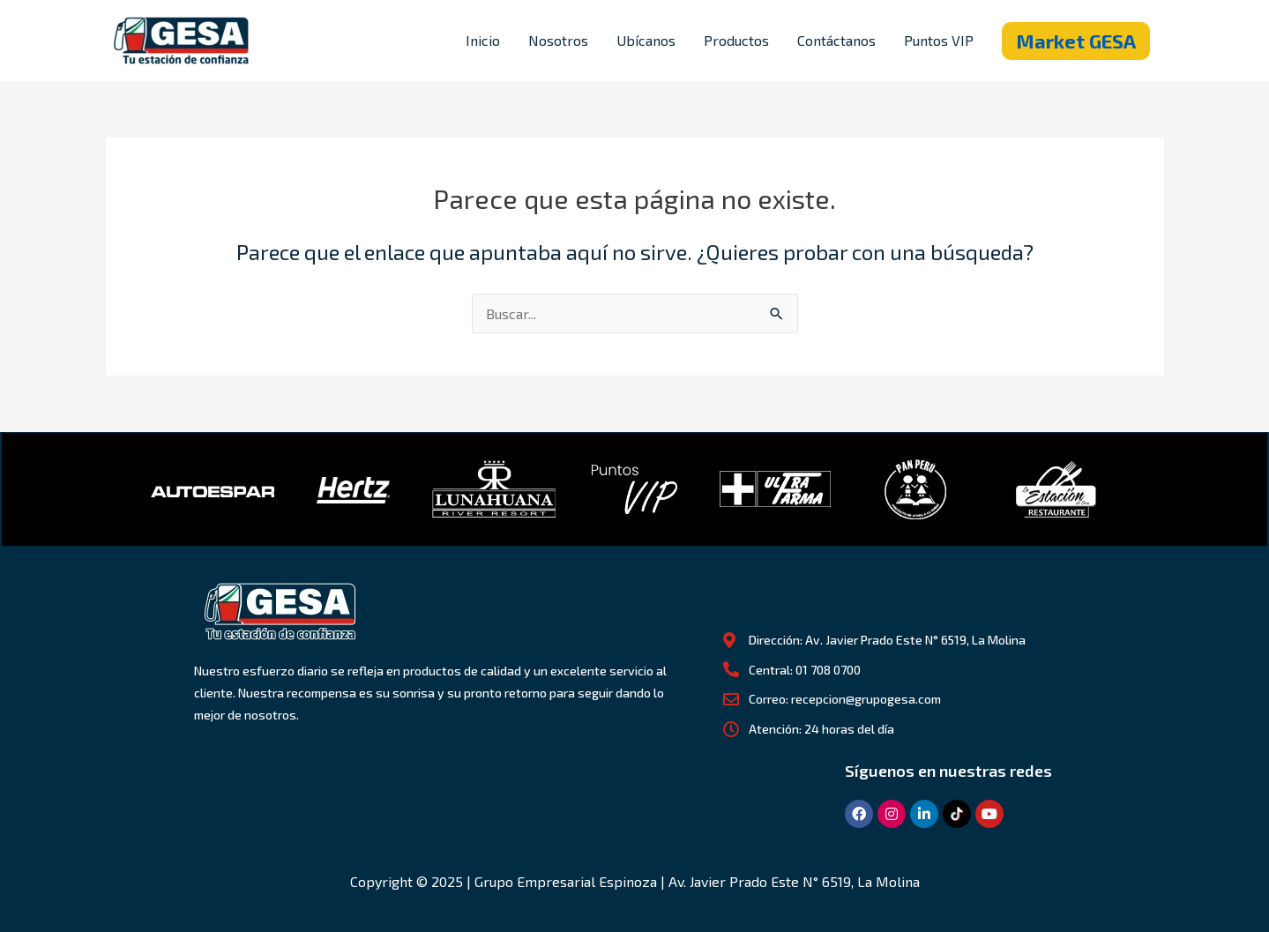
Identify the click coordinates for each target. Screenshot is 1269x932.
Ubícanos (646, 40)
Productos (736, 40)
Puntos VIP (939, 40)
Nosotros (558, 40)
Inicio (483, 40)
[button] (1076, 41)
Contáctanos (836, 40)
